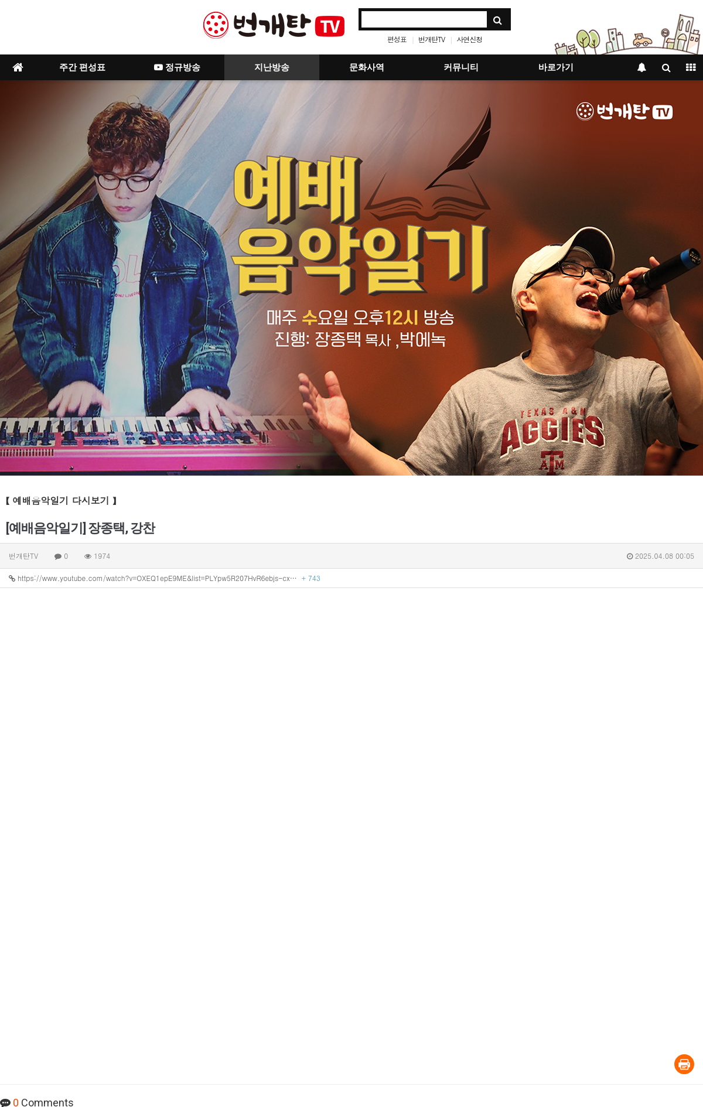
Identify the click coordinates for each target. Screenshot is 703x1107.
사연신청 (469, 39)
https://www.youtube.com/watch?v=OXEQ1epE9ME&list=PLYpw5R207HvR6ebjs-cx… (164, 578)
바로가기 (556, 67)
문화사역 (366, 67)
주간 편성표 (82, 67)
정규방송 (177, 67)
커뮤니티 (461, 67)
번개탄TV (431, 39)
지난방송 (271, 67)
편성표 (397, 39)
